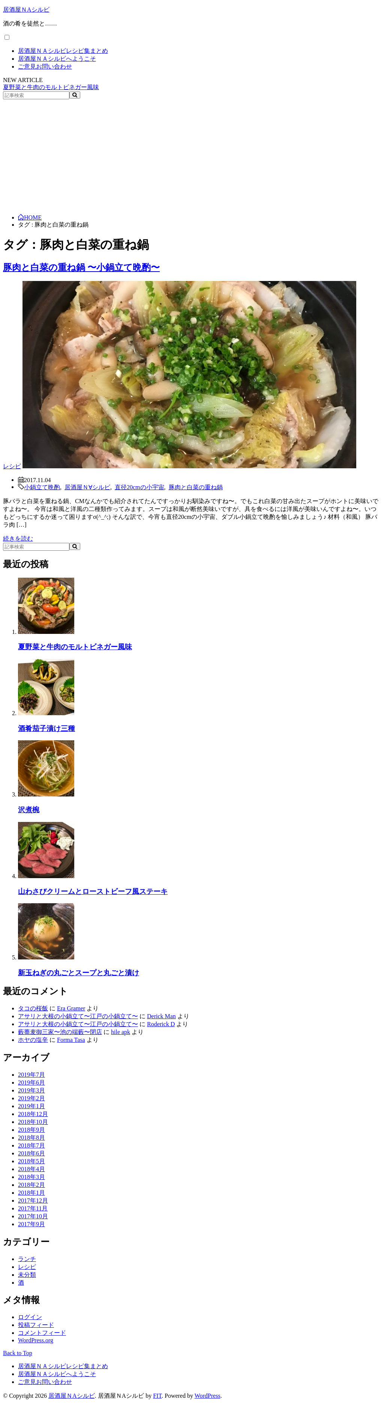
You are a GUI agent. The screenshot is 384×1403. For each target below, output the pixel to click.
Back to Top (17, 1353)
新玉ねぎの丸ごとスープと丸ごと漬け (78, 973)
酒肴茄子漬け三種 (46, 728)
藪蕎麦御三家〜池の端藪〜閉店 (60, 1032)
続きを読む (18, 538)
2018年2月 (31, 1185)
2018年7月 (31, 1145)
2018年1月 (31, 1192)
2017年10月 (33, 1216)
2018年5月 (31, 1161)
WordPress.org (35, 1340)
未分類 (27, 1275)
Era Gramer (71, 1008)
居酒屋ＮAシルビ (26, 9)
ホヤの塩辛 (33, 1040)
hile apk (120, 1032)
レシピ (12, 466)
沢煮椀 (28, 810)
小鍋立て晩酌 (42, 487)
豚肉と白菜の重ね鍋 (196, 487)
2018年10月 (33, 1122)
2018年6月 (31, 1153)
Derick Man (161, 1016)
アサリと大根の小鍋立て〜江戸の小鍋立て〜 (78, 1016)
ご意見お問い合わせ (45, 66)
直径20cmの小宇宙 (139, 487)
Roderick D (161, 1024)
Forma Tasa (71, 1040)
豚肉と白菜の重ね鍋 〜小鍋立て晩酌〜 (81, 267)
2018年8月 (31, 1137)
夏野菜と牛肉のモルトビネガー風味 (51, 87)
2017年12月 (33, 1200)
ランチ (27, 1259)
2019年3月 (31, 1090)
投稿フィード (36, 1325)
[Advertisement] (192, 155)
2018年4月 (31, 1169)
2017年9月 (31, 1224)
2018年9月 (31, 1130)
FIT (157, 1396)
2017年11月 (33, 1208)
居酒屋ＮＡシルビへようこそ (57, 58)
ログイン (30, 1317)
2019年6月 (31, 1082)
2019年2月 (31, 1098)
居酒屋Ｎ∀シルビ (87, 487)
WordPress (207, 1396)
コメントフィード (42, 1333)
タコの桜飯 (33, 1008)
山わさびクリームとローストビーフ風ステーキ (93, 891)
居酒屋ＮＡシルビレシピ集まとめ (63, 51)
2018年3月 (31, 1177)
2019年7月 (31, 1074)
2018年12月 (33, 1114)
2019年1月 (31, 1106)
